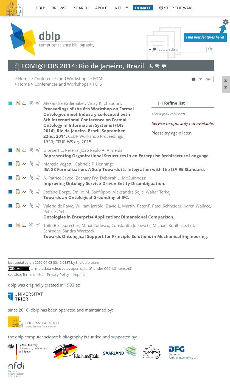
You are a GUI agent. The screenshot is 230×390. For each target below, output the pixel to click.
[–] (160, 103)
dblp (40, 7)
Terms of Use (33, 274)
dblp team (90, 262)
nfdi (119, 7)
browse (60, 7)
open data (79, 268)
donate (143, 7)
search (81, 7)
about (101, 7)
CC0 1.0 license (116, 268)
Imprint (79, 274)
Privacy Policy (58, 274)
